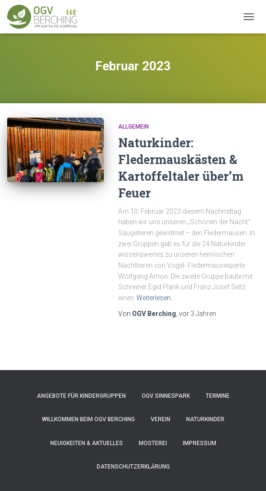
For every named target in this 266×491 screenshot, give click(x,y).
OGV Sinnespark (166, 396)
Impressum (199, 443)
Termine (218, 396)
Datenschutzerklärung (133, 466)
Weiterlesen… (155, 298)
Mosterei (153, 443)
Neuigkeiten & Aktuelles (86, 443)
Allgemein (133, 126)
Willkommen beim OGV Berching (88, 419)
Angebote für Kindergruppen (81, 396)
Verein (160, 419)
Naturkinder (205, 419)
